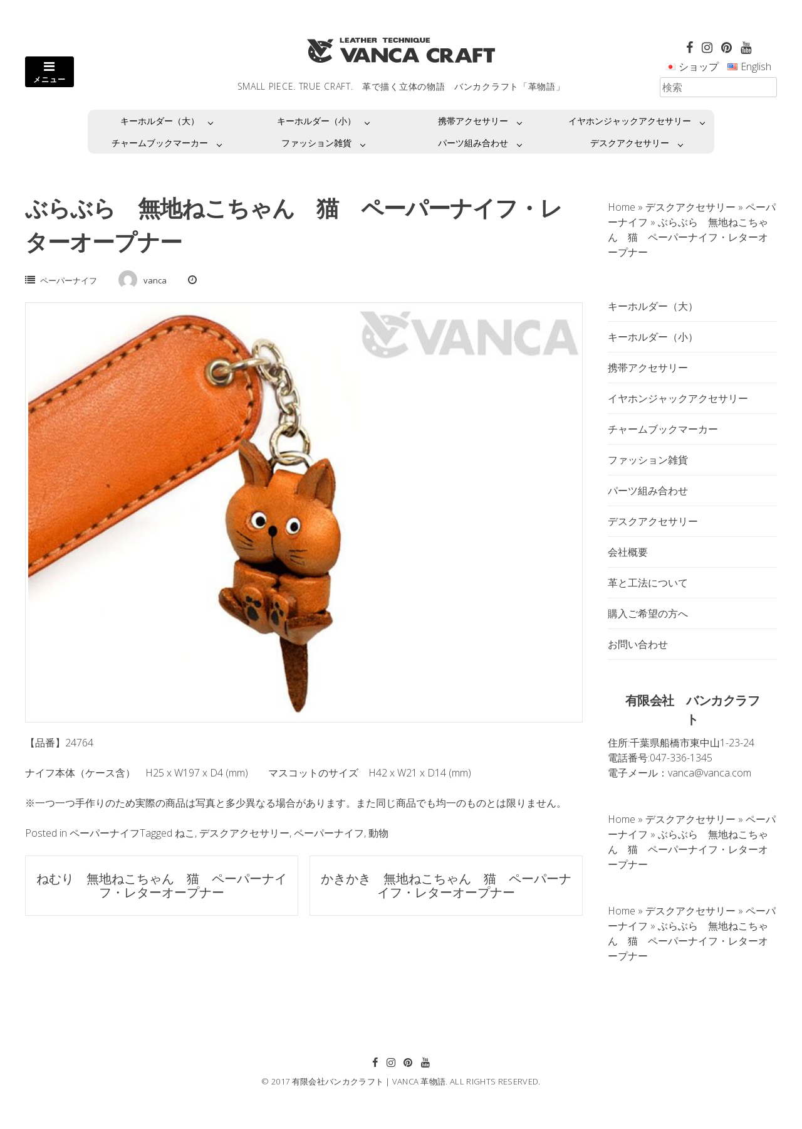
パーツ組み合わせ (473, 143)
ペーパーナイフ (68, 280)
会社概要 (628, 552)
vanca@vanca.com (709, 773)
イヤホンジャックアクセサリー (629, 121)
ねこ (185, 833)
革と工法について (648, 583)
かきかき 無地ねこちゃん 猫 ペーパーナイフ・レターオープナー (446, 885)
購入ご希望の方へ (648, 613)
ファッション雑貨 (316, 143)
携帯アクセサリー (473, 121)
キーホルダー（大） (159, 121)
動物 (378, 833)
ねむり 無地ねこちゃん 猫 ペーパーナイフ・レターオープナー (161, 885)
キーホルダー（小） (316, 121)
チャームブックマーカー (160, 143)
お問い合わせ (638, 644)
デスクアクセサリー (629, 143)
